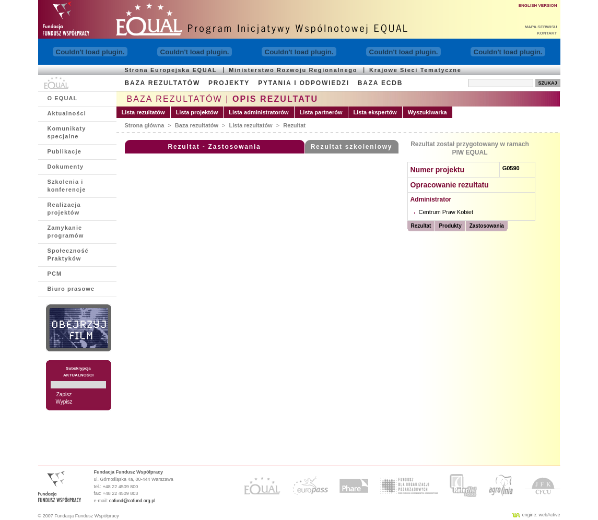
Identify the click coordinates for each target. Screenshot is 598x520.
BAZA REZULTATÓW (163, 83)
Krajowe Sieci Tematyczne (415, 70)
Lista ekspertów (375, 112)
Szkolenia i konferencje (67, 186)
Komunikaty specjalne (67, 132)
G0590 (511, 168)
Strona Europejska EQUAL (171, 70)
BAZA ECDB (380, 83)
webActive (549, 514)
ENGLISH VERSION (538, 5)
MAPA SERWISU (540, 27)
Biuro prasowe (71, 289)
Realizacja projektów (64, 209)
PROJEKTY (229, 83)
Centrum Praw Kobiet (446, 212)
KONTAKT (547, 33)
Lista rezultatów (143, 112)
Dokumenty (66, 166)
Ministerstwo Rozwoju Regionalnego (293, 70)
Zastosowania (487, 226)
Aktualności (67, 113)
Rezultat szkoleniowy (352, 146)
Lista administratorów (258, 112)
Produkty (450, 226)
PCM (55, 273)
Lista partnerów (321, 112)
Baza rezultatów (196, 125)
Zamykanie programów (66, 231)
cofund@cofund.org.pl (132, 500)
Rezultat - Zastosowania (214, 146)
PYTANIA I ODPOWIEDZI (303, 83)
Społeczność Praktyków (68, 254)
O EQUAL (63, 98)
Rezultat (294, 125)
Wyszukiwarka (427, 112)
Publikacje (64, 151)
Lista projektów (197, 112)
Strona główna (145, 125)
